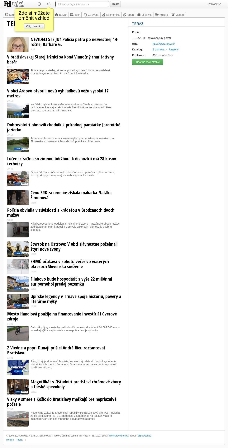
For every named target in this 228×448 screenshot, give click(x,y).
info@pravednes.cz (119, 435)
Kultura (161, 15)
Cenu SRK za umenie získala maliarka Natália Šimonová (71, 195)
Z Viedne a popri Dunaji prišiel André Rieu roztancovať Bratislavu (56, 350)
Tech (75, 15)
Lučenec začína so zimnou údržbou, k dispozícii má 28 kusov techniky (61, 161)
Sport (128, 15)
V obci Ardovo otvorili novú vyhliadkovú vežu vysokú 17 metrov (58, 93)
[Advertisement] (176, 93)
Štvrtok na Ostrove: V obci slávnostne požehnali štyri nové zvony (74, 246)
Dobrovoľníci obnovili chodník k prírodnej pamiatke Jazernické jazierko (63, 127)
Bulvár (61, 15)
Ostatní (177, 15)
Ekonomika (111, 15)
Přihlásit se (214, 4)
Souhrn (11, 15)
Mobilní (10, 439)
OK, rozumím (34, 26)
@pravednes (144, 435)
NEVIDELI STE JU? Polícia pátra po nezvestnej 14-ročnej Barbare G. (74, 41)
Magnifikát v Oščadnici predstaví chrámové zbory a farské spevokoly (76, 384)
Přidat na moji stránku (147, 61)
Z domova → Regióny (165, 49)
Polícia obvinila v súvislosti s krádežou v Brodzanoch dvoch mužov (60, 212)
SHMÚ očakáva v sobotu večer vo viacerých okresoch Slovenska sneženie (70, 263)
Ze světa (90, 15)
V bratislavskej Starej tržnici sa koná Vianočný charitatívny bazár (60, 59)
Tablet (20, 439)
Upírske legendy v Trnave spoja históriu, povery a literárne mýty (76, 298)
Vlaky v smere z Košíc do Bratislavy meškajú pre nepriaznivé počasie (61, 401)
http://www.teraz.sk (164, 43)
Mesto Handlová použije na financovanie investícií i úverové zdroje (62, 316)
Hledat (115, 4)
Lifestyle (144, 15)
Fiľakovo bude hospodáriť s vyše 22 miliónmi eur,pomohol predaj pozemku (71, 281)
